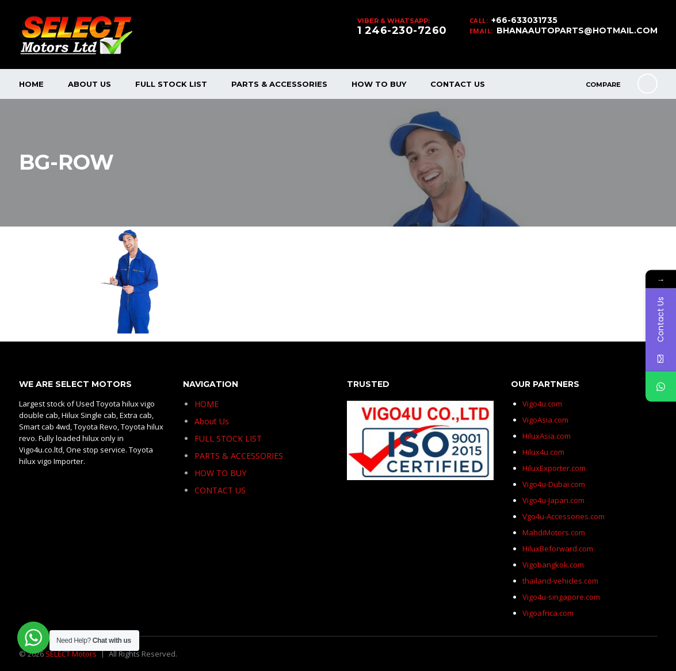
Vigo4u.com (542, 403)
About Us (89, 84)
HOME (31, 84)
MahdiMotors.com (553, 532)
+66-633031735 (524, 20)
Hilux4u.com (543, 452)
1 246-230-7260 (402, 30)
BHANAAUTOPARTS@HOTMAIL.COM (577, 30)
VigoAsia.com (545, 420)
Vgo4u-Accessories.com (563, 516)
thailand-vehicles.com (561, 581)
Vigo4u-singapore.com (561, 597)
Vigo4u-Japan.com (553, 500)
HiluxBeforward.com (557, 548)
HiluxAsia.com (546, 436)
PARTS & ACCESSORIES (279, 84)
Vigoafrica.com (548, 613)
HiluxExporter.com (554, 468)
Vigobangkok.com (553, 564)
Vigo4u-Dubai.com (553, 484)
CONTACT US (457, 84)
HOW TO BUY (379, 84)
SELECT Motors (71, 654)
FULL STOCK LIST (171, 84)
